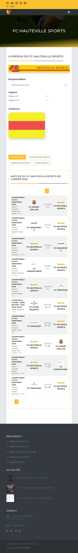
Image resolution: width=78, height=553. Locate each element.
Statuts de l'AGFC (15, 462)
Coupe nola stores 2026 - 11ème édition (34, 498)
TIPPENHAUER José (20, 85)
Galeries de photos (20, 163)
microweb (25, 548)
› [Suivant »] (55, 191)
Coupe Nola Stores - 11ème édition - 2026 (18, 302)
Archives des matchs (39, 157)
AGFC (15, 544)
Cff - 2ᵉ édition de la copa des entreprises (35, 488)
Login (10, 6)
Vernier (19, 330)
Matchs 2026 (17, 157)
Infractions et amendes (18, 457)
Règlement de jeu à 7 (17, 441)
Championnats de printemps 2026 (32, 477)
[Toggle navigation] (69, 12)
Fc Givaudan (34, 326)
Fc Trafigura (61, 290)
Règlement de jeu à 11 (17, 446)
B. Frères (20, 232)
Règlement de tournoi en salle (21, 452)
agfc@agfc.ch (18, 525)
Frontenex (20, 273)
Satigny (20, 293)
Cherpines (20, 309)
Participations (42, 163)
